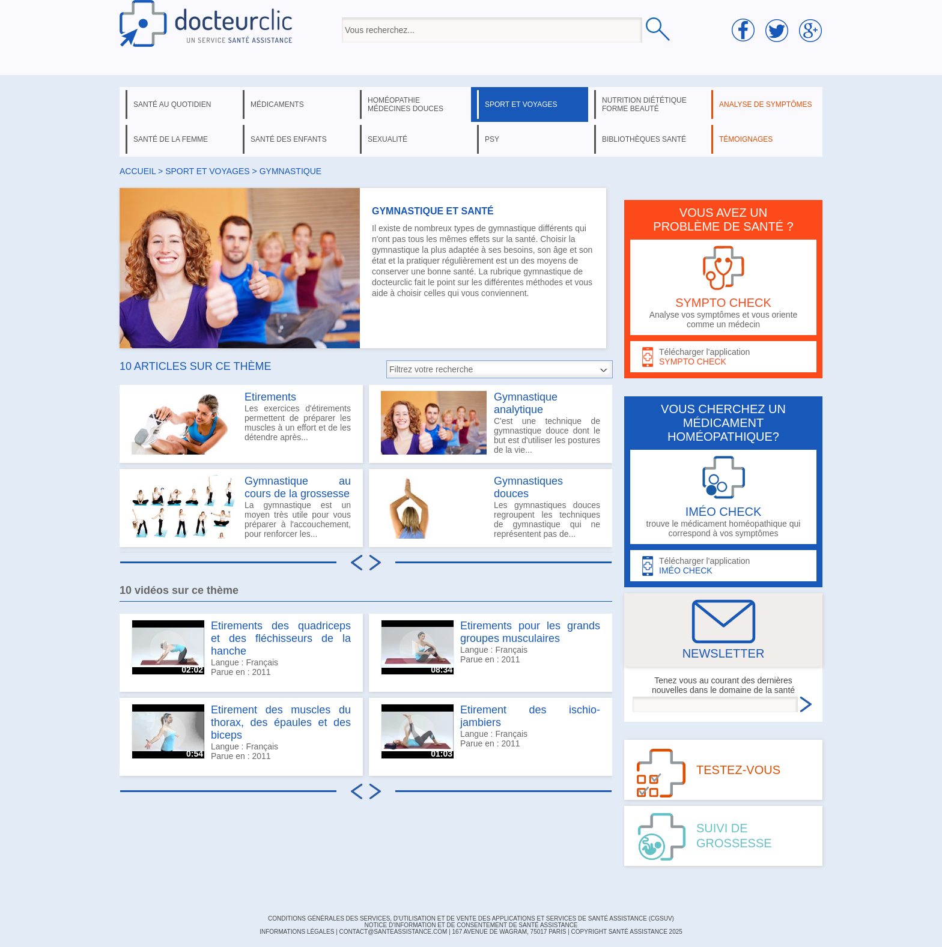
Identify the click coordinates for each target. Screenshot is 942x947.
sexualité (387, 139)
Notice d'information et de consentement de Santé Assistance (470, 925)
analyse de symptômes (765, 104)
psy (492, 139)
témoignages (746, 139)
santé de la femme (170, 139)
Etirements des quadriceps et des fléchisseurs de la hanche (281, 638)
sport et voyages (521, 104)
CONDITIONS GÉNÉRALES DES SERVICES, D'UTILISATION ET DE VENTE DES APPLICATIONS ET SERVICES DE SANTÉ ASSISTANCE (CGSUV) (471, 918)
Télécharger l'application (723, 357)
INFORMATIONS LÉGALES (297, 931)
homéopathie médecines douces (405, 104)
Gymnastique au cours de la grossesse (298, 487)
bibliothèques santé (644, 139)
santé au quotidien (172, 104)
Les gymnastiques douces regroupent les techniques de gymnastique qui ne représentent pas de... (490, 507)
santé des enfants (289, 139)
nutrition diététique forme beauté (644, 104)
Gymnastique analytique (526, 403)
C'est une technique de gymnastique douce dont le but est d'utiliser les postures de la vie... (490, 423)
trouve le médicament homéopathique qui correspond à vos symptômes (723, 497)
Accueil (138, 171)
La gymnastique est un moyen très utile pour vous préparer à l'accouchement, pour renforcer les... (241, 507)
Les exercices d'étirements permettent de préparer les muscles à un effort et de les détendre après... (241, 423)
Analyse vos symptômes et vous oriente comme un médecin (723, 287)
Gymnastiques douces (528, 487)
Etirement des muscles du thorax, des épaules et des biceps (281, 722)
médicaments (277, 104)
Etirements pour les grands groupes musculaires (530, 632)
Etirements (270, 397)
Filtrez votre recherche (431, 369)
